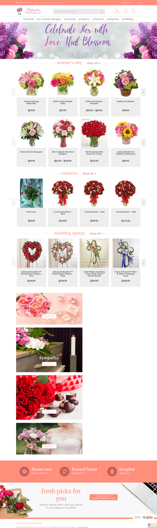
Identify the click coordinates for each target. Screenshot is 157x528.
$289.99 (94, 280)
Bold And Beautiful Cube (62, 102)
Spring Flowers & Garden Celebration (125, 153)
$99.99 (31, 220)
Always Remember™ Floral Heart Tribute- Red (31, 274)
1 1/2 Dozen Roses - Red (62, 213)
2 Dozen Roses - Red (94, 212)
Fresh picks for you (61, 416)
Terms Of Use (97, 526)
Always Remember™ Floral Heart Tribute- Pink (62, 274)
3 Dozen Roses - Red (126, 212)
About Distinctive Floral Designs (29, 441)
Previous (13, 92)
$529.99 (94, 160)
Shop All (92, 63)
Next (143, 92)
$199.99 (94, 220)
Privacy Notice (109, 526)
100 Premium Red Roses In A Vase (94, 153)
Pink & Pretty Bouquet (31, 152)
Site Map (136, 526)
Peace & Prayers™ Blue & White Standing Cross (126, 274)
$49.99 (125, 110)
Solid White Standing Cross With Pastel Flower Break (94, 274)
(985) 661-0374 (25, 3)
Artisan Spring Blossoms (31, 102)
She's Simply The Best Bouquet (63, 153)
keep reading (82, 445)
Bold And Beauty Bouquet (94, 102)
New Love (31, 212)
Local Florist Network (124, 526)
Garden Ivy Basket (126, 101)
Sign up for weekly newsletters (103, 415)
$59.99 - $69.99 (94, 110)
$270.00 (125, 220)
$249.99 (31, 280)
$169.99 (63, 220)
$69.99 (31, 110)
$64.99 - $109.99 (62, 160)
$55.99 (62, 110)
